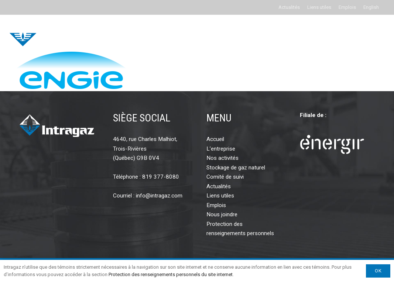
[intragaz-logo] (58, 33)
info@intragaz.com (159, 195)
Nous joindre (221, 214)
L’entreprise (220, 148)
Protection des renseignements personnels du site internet (171, 274)
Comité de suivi (225, 176)
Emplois (347, 7)
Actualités (289, 7)
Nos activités (222, 158)
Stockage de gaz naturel (235, 167)
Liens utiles (319, 7)
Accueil (215, 139)
